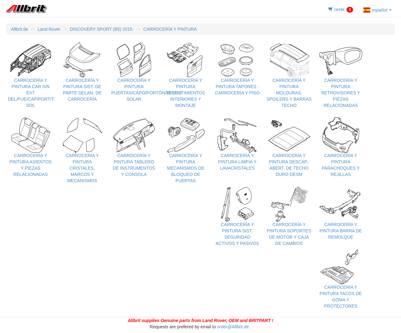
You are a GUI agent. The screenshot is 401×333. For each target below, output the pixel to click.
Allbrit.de (19, 29)
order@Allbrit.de (233, 326)
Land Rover (49, 29)
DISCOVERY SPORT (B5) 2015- (102, 29)
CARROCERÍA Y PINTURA (170, 29)
